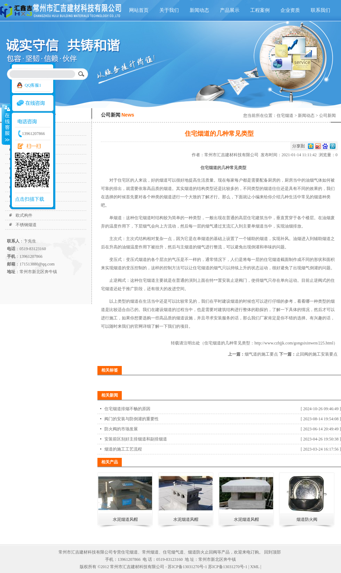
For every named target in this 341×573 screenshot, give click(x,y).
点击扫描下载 (29, 199)
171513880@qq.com (37, 264)
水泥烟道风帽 (125, 519)
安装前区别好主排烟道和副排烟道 (135, 439)
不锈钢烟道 (26, 224)
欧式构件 (24, 215)
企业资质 (290, 10)
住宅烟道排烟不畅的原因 (127, 408)
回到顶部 (272, 552)
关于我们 (169, 10)
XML (254, 566)
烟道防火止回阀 (202, 552)
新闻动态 (199, 10)
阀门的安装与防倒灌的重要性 (131, 418)
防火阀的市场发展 (121, 429)
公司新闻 (327, 115)
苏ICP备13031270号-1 (227, 566)
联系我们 (320, 10)
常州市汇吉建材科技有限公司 (232, 154)
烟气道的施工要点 (261, 354)
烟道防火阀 (306, 519)
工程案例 (260, 10)
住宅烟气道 (173, 552)
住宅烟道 (285, 115)
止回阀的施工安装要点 (317, 354)
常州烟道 (150, 552)
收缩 (6, 124)
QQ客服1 (33, 85)
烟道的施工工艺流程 (123, 449)
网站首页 (139, 10)
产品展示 (229, 10)
